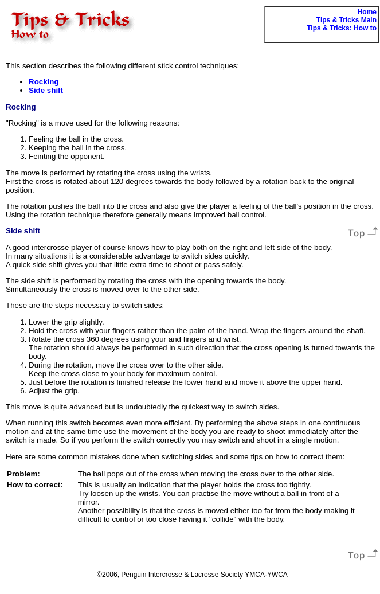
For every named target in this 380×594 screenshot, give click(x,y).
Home (367, 12)
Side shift (46, 90)
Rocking (44, 81)
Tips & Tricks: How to (342, 28)
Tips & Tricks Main (346, 20)
